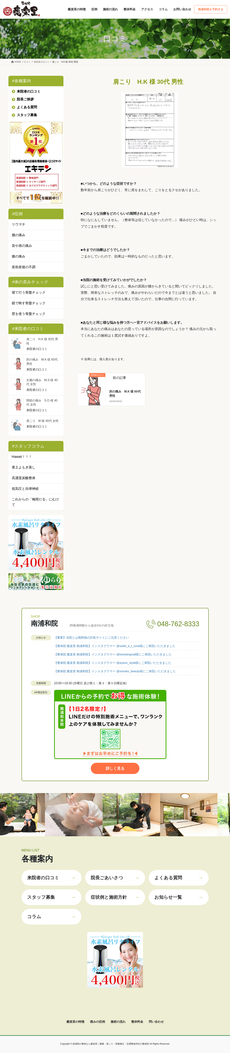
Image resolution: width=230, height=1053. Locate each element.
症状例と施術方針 (115, 897)
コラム (51, 916)
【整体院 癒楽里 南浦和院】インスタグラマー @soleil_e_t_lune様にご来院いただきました (114, 646)
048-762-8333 (178, 624)
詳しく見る (115, 768)
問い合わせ (156, 1021)
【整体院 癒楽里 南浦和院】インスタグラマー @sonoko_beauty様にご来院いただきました (115, 671)
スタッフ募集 (51, 897)
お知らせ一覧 (178, 897)
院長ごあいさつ (115, 877)
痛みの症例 (97, 1021)
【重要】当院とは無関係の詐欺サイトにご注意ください (91, 637)
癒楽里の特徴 (75, 1021)
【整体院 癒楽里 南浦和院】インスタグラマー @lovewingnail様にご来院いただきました (113, 654)
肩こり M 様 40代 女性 (42, 420)
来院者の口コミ (51, 877)
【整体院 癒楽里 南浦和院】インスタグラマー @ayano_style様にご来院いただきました (112, 662)
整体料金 (137, 1021)
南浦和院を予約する (210, 9)
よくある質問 (178, 877)
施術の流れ (118, 1021)
